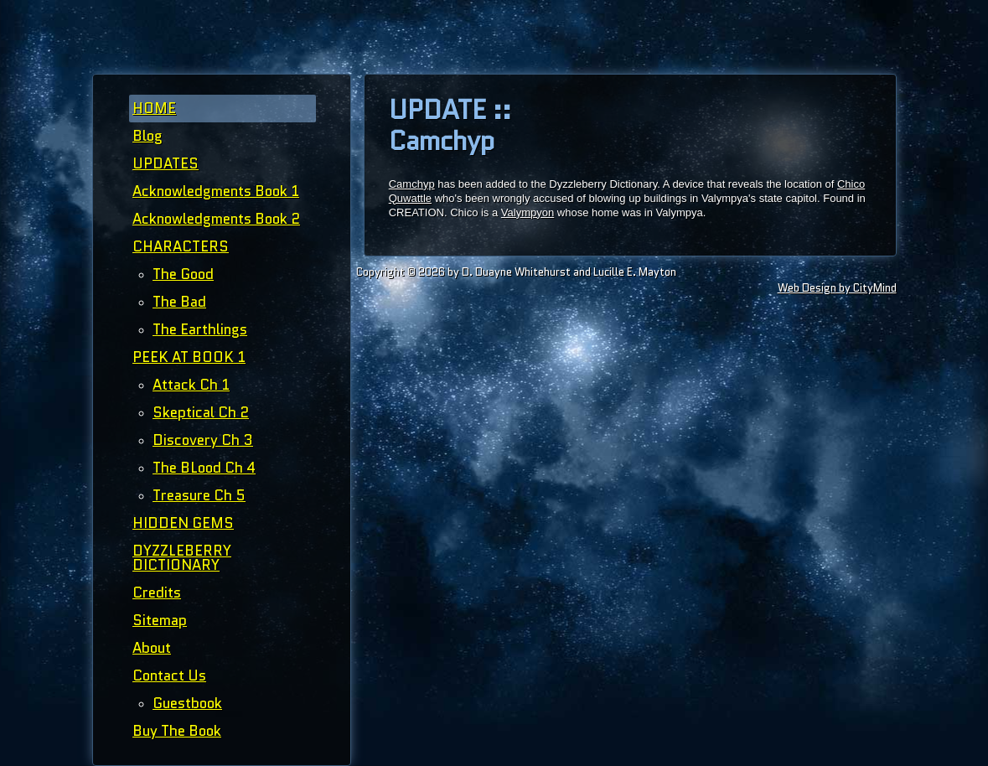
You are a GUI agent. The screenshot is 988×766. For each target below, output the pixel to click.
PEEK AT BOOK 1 (189, 357)
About (151, 648)
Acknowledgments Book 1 (215, 191)
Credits (156, 592)
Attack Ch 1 (191, 385)
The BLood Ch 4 (204, 468)
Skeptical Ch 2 (201, 412)
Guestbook (187, 703)
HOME (154, 108)
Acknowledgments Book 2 (216, 219)
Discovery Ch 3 (203, 440)
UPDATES (165, 163)
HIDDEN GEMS (183, 523)
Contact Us (169, 675)
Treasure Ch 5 (199, 495)
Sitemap (159, 620)
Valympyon (527, 212)
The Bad (179, 302)
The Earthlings (200, 329)
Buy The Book (176, 731)
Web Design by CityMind (837, 288)
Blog (147, 136)
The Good (183, 274)
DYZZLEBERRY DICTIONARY (181, 558)
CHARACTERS (180, 246)
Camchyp (412, 184)
